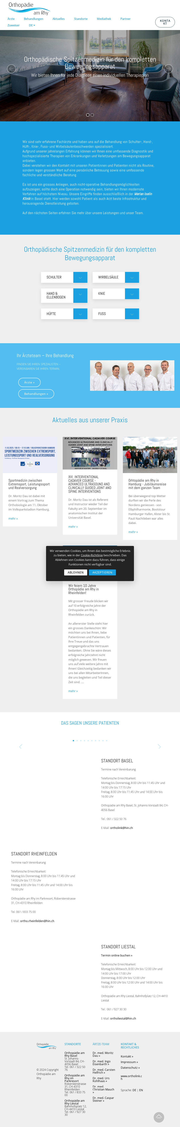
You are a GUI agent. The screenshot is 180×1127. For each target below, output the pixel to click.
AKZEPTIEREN (102, 572)
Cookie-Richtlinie (92, 555)
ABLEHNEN (76, 572)
